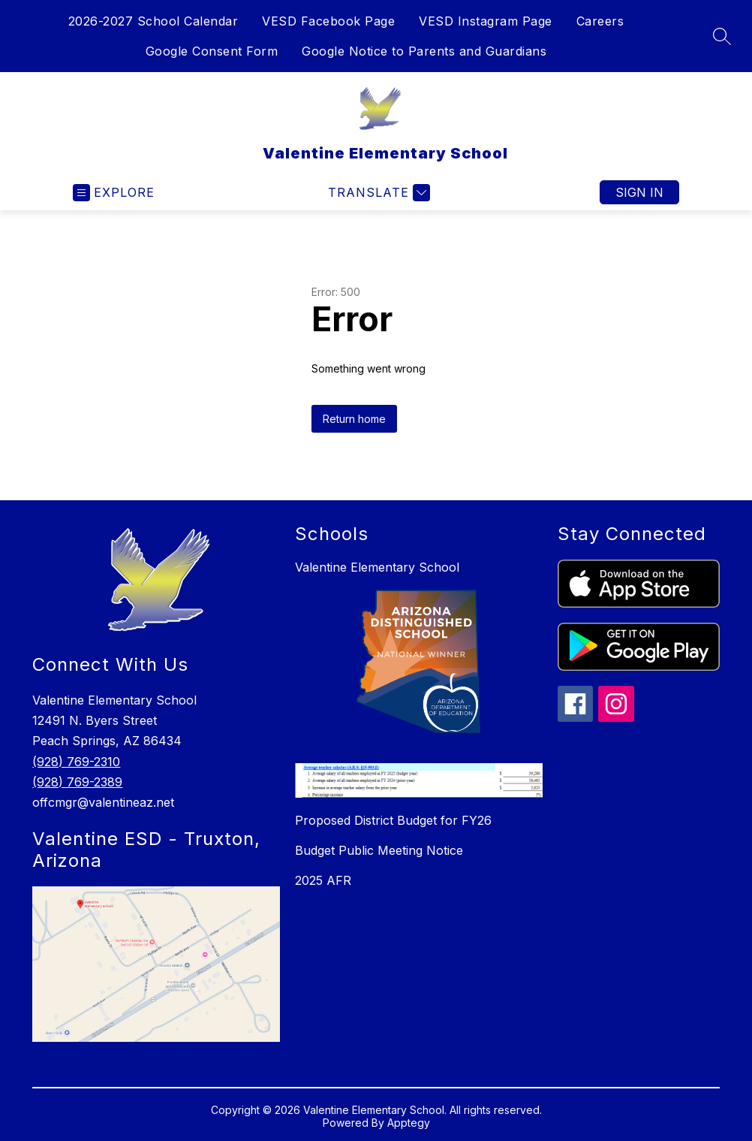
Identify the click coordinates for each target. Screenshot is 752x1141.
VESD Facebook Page (328, 21)
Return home (354, 418)
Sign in (639, 192)
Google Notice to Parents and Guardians (424, 51)
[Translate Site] (377, 192)
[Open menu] (114, 192)
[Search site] (722, 36)
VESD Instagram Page (485, 21)
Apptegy (408, 1122)
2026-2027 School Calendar (153, 21)
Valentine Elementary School (377, 567)
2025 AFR (323, 880)
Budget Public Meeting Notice (379, 850)
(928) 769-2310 (76, 761)
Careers (600, 21)
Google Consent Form (212, 51)
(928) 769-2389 (77, 781)
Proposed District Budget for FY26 (393, 820)
